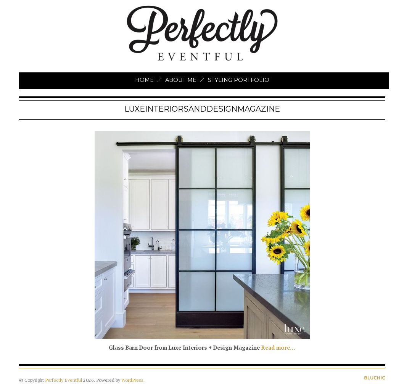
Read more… (278, 347)
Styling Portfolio (238, 80)
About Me (180, 80)
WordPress (132, 380)
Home (144, 80)
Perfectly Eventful (63, 380)
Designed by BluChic (374, 378)
